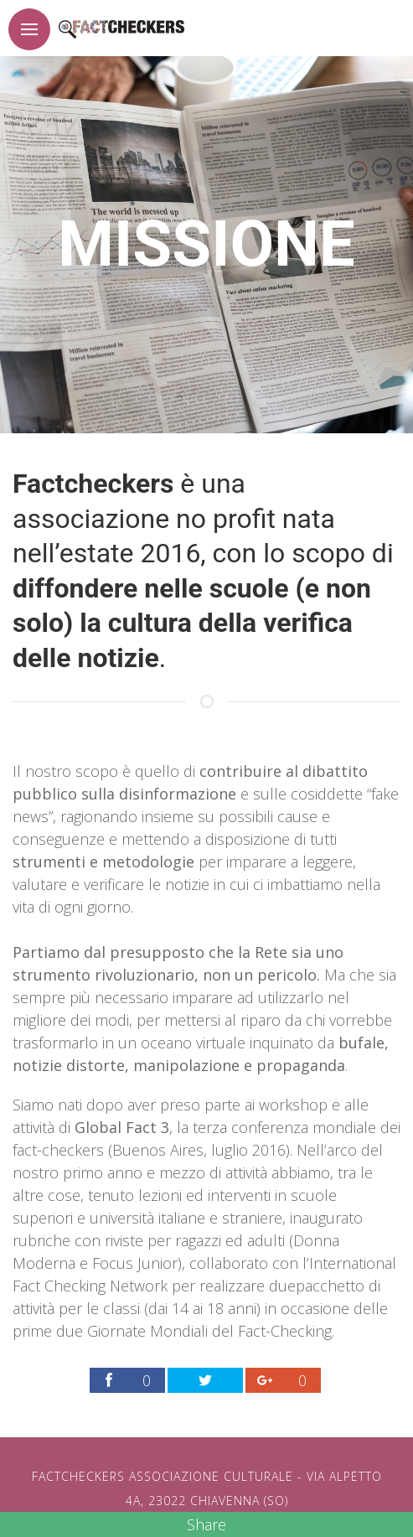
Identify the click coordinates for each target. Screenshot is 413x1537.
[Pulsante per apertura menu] (29, 29)
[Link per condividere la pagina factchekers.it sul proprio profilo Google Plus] (283, 1380)
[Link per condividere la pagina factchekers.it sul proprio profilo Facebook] (127, 1380)
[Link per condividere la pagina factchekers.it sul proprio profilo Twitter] (205, 1380)
